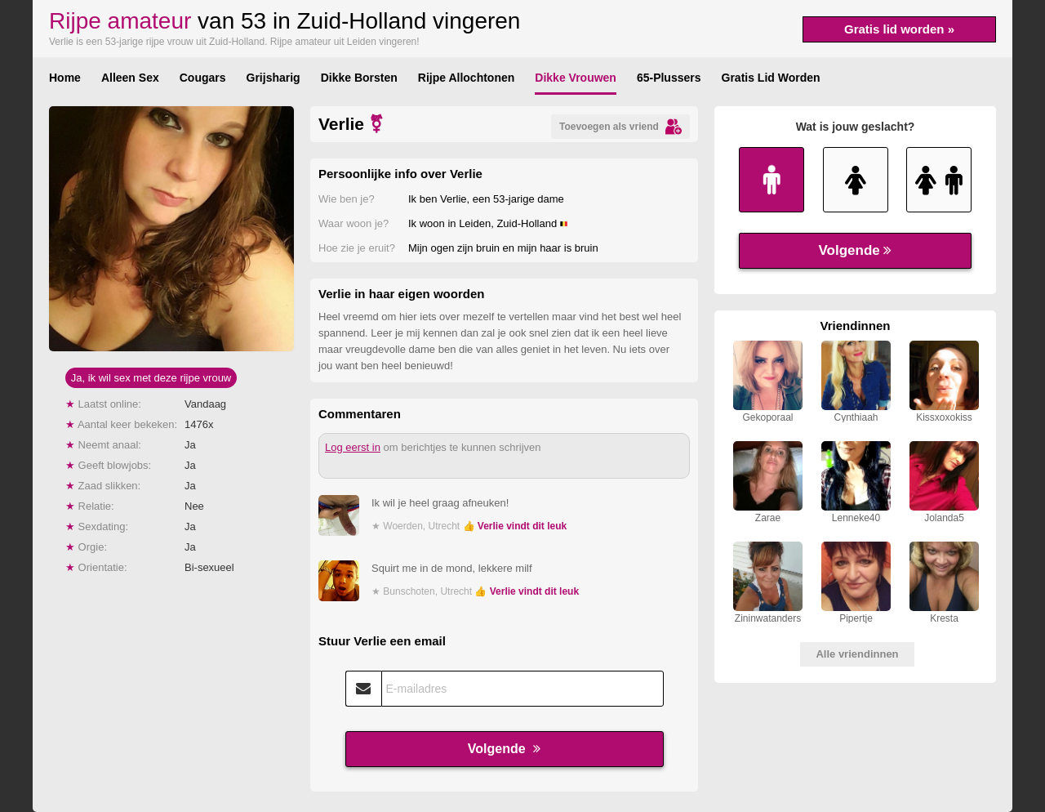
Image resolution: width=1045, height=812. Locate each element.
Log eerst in (352, 447)
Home (65, 77)
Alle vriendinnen (857, 654)
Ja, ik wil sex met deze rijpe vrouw (151, 378)
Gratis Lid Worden (771, 77)
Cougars (203, 77)
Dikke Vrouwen (575, 77)
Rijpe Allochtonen (466, 77)
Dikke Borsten (359, 77)
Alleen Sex (130, 77)
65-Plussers (669, 77)
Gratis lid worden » (899, 29)
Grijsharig (273, 77)
